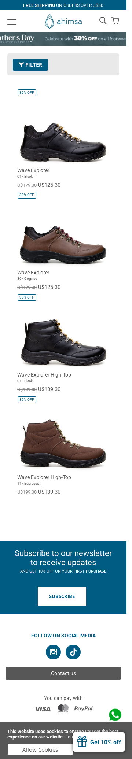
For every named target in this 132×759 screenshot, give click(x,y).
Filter (30, 64)
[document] (66, 740)
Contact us (63, 673)
